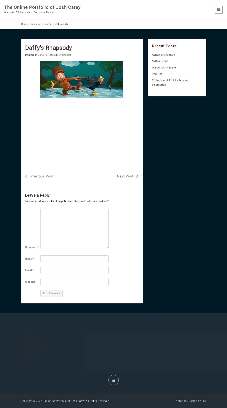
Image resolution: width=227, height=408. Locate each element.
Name (29, 258)
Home (24, 24)
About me (30, 334)
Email (29, 270)
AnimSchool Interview (37, 348)
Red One (157, 74)
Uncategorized (38, 24)
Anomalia (29, 353)
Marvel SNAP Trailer (164, 67)
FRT (204, 400)
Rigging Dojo (32, 338)
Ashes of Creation (163, 54)
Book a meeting (33, 357)
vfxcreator (65, 54)
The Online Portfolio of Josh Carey (42, 7)
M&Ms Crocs (160, 61)
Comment (32, 247)
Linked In (29, 343)
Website (30, 281)
